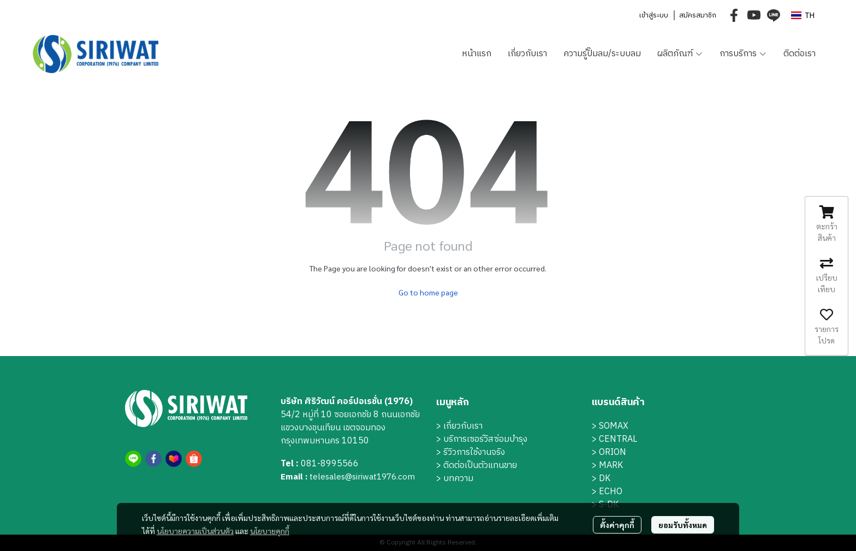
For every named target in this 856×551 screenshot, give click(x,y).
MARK (611, 465)
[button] (802, 15)
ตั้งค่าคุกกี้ (617, 525)
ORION (612, 452)
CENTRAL (618, 439)
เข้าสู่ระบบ (653, 15)
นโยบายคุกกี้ (269, 531)
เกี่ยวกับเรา (463, 426)
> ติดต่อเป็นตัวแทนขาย (476, 465)
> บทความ (454, 478)
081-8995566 (330, 464)
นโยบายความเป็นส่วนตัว (195, 531)
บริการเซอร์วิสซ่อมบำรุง (485, 439)
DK (604, 478)
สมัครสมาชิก (697, 15)
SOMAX (613, 426)
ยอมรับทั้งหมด (682, 525)
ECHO (610, 491)
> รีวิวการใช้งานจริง (470, 452)
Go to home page (428, 292)
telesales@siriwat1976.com (362, 477)
